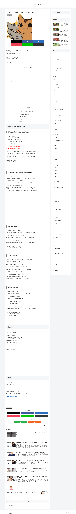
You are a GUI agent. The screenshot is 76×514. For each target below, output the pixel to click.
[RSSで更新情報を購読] (29, 420)
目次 (26, 104)
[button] (45, 41)
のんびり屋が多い (23, 113)
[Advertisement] (27, 68)
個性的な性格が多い (24, 115)
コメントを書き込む (27, 501)
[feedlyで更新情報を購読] (26, 420)
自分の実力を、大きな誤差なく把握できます (28, 110)
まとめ (20, 117)
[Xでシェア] (9, 41)
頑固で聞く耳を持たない (24, 112)
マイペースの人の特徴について (25, 106)
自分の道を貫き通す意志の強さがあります (28, 108)
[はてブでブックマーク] (24, 41)
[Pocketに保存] (31, 41)
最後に (20, 118)
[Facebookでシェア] (17, 41)
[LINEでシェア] (38, 41)
